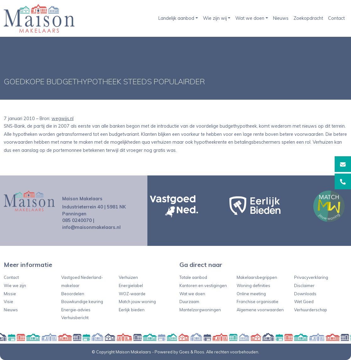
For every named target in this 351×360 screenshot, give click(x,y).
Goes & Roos (191, 351)
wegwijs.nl (63, 118)
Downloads (305, 293)
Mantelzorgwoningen (200, 309)
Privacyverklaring (311, 277)
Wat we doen (249, 18)
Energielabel (131, 285)
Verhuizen (128, 277)
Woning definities (253, 285)
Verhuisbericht (75, 317)
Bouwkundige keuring (82, 301)
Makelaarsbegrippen (257, 277)
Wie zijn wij (215, 18)
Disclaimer (304, 285)
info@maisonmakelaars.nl (91, 227)
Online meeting (251, 293)
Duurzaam (189, 301)
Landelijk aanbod (176, 18)
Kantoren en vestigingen (203, 285)
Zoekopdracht (308, 18)
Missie (10, 293)
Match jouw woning (137, 301)
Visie (8, 301)
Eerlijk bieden (132, 309)
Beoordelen (72, 293)
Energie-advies (75, 309)
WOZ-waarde (132, 293)
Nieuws (280, 18)
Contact (336, 18)
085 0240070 (77, 220)
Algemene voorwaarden (260, 309)
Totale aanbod (193, 277)
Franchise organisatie (257, 301)
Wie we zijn (15, 285)
